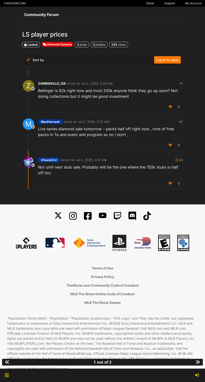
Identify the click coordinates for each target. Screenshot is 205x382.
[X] (58, 216)
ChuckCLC (49, 160)
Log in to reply (167, 60)
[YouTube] (102, 216)
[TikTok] (147, 216)
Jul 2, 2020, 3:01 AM (91, 160)
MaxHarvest (50, 122)
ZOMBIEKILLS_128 (52, 83)
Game (150, 3)
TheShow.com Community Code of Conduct (102, 285)
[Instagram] (73, 216)
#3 (181, 160)
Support (169, 3)
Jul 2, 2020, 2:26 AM (97, 83)
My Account (193, 3)
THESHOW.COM (15, 3)
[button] (7, 375)
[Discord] (132, 216)
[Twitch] (117, 216)
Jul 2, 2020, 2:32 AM (93, 122)
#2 (181, 122)
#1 (181, 83)
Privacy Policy (102, 277)
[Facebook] (88, 216)
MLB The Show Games (102, 302)
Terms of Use (102, 268)
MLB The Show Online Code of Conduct (102, 294)
